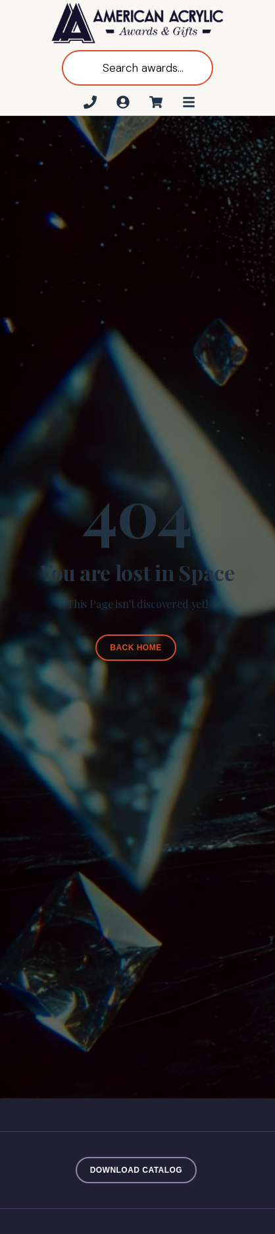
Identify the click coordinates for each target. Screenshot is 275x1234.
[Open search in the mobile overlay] (137, 68)
